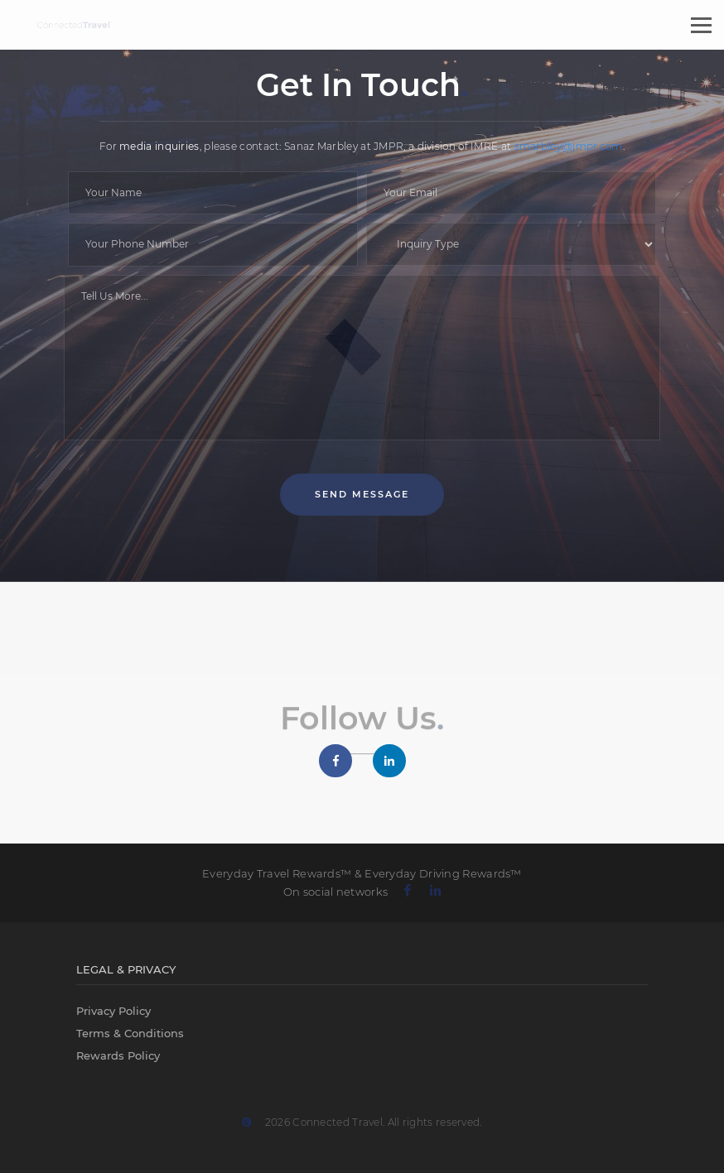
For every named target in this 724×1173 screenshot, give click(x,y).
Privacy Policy (113, 1010)
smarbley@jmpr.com (568, 146)
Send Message (362, 494)
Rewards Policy (118, 1055)
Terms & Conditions (130, 1033)
